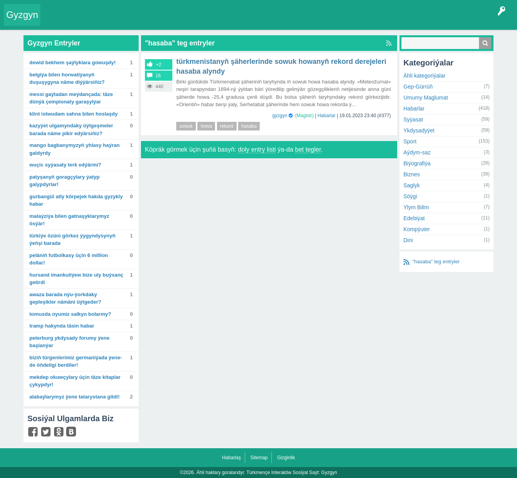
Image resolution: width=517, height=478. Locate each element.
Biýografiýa (416, 163)
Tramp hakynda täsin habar (61, 326)
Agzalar (195, 21)
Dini (408, 240)
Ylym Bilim (416, 207)
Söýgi (410, 196)
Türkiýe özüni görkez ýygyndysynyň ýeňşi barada (72, 239)
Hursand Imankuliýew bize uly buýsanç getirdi (76, 279)
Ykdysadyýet (418, 130)
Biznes (411, 174)
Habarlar (327, 115)
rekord (226, 126)
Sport (409, 141)
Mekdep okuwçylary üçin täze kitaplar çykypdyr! (75, 381)
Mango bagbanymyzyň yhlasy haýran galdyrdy (74, 149)
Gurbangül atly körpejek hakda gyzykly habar (76, 200)
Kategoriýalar (164, 21)
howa (206, 126)
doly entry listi (257, 149)
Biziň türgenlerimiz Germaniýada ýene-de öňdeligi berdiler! (75, 361)
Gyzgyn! (109, 21)
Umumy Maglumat (425, 97)
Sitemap (259, 457)
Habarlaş (231, 457)
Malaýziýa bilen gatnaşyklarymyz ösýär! (69, 220)
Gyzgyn (22, 14)
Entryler (85, 21)
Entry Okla (57, 21)
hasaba (249, 126)
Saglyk (411, 185)
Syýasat (413, 119)
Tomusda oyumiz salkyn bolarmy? (70, 314)
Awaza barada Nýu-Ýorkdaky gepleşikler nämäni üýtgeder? (65, 298)
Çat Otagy (279, 21)
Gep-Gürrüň (418, 86)
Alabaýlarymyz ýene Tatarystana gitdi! (74, 397)
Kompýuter (416, 229)
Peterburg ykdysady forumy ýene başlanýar (69, 342)
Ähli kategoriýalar (424, 75)
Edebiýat (414, 218)
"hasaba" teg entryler (436, 261)
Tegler (134, 21)
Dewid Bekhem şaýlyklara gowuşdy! (72, 62)
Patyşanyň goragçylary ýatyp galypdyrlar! (64, 181)
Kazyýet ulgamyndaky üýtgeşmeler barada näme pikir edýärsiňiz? (71, 129)
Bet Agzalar (224, 21)
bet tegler (308, 149)
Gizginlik (286, 457)
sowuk (186, 126)
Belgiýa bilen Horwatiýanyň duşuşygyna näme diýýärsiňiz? (67, 78)
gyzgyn (279, 115)
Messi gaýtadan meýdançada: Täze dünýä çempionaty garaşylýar (71, 98)
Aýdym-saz (416, 152)
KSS (252, 21)
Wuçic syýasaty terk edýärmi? (65, 165)
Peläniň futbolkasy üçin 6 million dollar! (68, 259)
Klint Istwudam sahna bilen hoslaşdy (73, 114)
